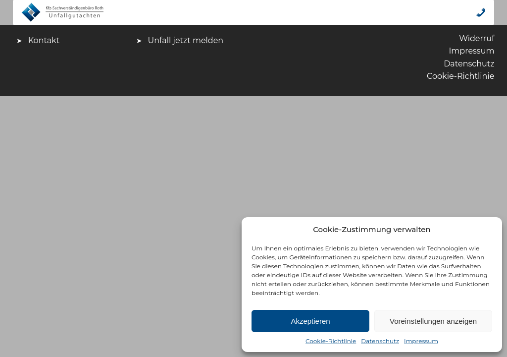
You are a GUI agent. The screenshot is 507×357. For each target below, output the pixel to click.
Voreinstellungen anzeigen (433, 321)
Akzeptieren (310, 321)
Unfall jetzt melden (186, 40)
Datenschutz (380, 341)
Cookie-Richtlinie (330, 341)
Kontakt (44, 40)
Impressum (421, 341)
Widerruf (476, 38)
